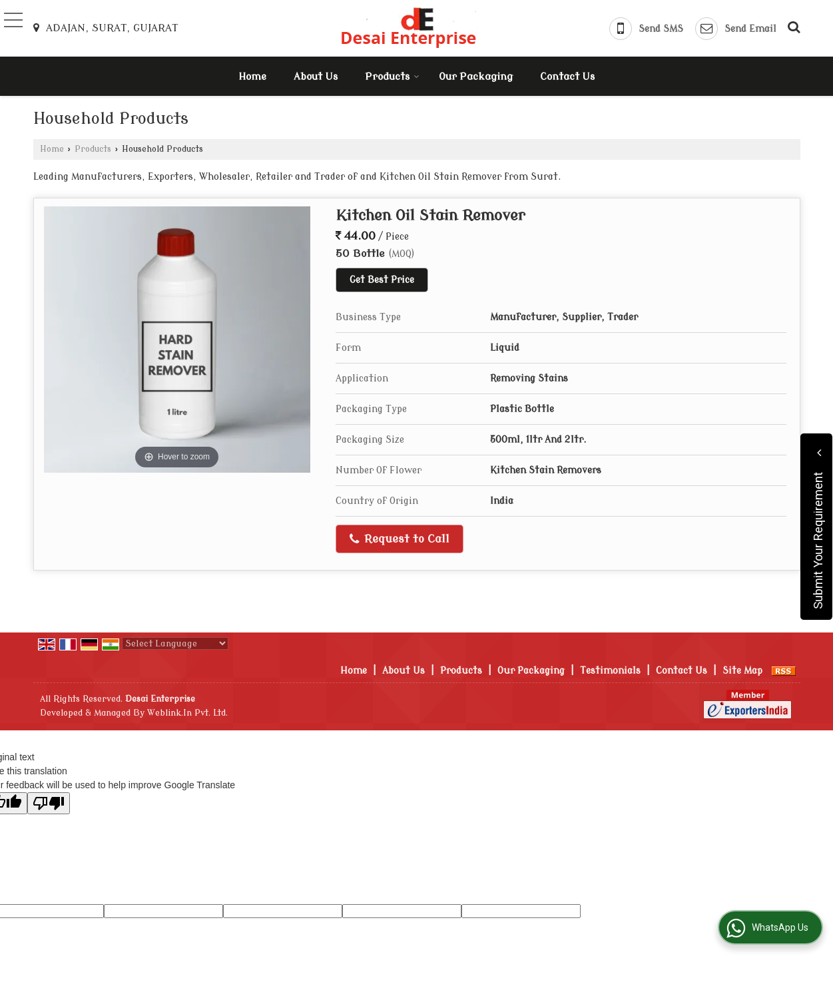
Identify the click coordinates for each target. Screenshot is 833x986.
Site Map (742, 671)
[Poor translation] (48, 803)
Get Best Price (382, 280)
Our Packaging (476, 77)
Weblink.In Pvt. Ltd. (187, 713)
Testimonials (610, 671)
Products (392, 77)
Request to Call (399, 539)
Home (252, 77)
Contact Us (567, 77)
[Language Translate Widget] (175, 643)
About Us (316, 77)
